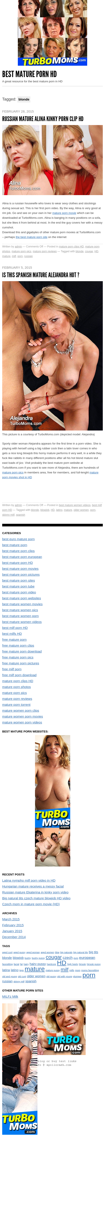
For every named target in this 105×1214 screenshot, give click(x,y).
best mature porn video (19, 592)
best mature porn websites (21, 598)
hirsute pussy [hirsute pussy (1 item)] (94, 964)
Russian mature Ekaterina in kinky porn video (35, 892)
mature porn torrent (16, 704)
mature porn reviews (45, 251)
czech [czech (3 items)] (68, 957)
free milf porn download (19, 675)
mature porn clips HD (71, 246)
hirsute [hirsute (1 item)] (82, 964)
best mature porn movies (20, 568)
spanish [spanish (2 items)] (30, 981)
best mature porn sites (18, 580)
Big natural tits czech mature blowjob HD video (36, 898)
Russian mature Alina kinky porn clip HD (42, 119)
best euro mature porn (18, 539)
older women (81, 510)
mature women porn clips (20, 710)
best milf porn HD (15, 628)
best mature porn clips (18, 551)
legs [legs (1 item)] (21, 970)
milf (14, 256)
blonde (80, 251)
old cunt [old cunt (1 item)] (22, 976)
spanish (20, 514)
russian (28, 256)
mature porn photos (16, 687)
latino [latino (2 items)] (14, 970)
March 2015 (11, 919)
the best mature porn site (31, 237)
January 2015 (12, 931)
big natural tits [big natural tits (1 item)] (80, 952)
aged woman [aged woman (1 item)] (33, 952)
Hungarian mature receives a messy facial (33, 886)
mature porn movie (64, 213)
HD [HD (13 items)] (61, 962)
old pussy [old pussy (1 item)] (51, 976)
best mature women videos (74, 505)
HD (96, 251)
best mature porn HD (17, 563)
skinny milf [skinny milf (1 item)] (18, 981)
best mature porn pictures (21, 574)
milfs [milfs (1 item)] (71, 970)
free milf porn (12, 669)
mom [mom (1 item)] (77, 970)
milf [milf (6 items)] (64, 969)
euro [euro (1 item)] (76, 958)
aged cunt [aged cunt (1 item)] (7, 952)
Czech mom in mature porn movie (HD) (31, 904)
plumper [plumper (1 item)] (77, 976)
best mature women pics (20, 610)
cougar (89, 251)
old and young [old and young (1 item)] (9, 976)
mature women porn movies (22, 716)
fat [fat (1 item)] (21, 964)
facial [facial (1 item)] (16, 964)
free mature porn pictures (20, 663)
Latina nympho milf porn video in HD (28, 880)
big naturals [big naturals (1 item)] (66, 952)
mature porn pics (21, 251)
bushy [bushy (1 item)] (28, 958)
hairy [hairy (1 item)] (26, 964)
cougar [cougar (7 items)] (54, 957)
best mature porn (14, 545)
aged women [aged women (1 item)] (47, 952)
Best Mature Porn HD (29, 74)
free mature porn (14, 639)
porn (20, 256)
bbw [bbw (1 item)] (57, 952)
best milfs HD (12, 633)
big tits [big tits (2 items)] (93, 952)
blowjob (44, 510)
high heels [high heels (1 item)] (72, 964)
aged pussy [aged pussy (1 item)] (19, 952)
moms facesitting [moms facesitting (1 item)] (90, 970)
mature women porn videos (22, 722)
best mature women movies (22, 604)
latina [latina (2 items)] (6, 970)
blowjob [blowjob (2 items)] (18, 958)
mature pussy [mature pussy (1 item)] (53, 970)
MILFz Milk (10, 996)
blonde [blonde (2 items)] (7, 958)
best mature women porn (20, 616)
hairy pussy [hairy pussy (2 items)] (38, 964)
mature (6, 256)
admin (18, 246)
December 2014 (14, 937)
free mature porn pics (17, 657)
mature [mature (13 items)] (35, 968)
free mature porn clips (18, 645)
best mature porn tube (18, 586)
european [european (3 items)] (87, 957)
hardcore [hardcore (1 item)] (51, 964)
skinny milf (8, 514)
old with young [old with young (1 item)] (64, 976)
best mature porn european (22, 557)
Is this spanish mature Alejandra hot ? (40, 275)
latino (59, 510)
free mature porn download (22, 651)
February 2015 (13, 925)
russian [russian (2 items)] (7, 981)
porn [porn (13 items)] (89, 975)
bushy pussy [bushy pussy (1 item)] (38, 958)
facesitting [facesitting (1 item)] (7, 964)
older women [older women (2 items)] (36, 976)
